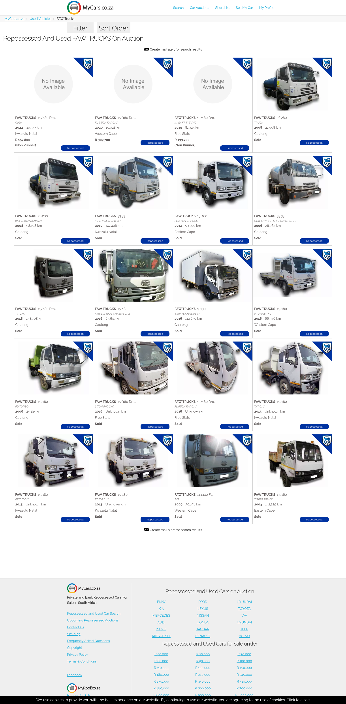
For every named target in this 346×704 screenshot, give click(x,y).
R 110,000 (161, 668)
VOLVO (244, 636)
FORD (202, 602)
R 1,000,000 (244, 695)
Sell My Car (244, 8)
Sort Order (113, 28)
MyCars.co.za (14, 19)
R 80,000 (161, 661)
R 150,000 (244, 668)
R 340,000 (203, 681)
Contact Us (75, 627)
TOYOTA (244, 609)
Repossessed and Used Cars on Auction (209, 591)
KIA (161, 609)
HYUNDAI (244, 602)
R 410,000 (244, 681)
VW (244, 616)
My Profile (266, 8)
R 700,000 (244, 688)
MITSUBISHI (161, 636)
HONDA (203, 622)
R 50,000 (161, 654)
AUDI (161, 622)
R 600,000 (203, 688)
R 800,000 (161, 695)
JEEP (244, 629)
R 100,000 (244, 661)
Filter (80, 28)
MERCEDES (161, 616)
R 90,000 (203, 661)
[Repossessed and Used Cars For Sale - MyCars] (92, 8)
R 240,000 (244, 675)
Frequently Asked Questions (88, 641)
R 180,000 (161, 675)
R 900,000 (203, 695)
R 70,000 (244, 654)
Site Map (73, 634)
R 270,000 (161, 681)
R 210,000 (202, 675)
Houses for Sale (83, 690)
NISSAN (203, 616)
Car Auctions (199, 8)
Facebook (74, 675)
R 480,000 (161, 688)
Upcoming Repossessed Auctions (92, 620)
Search (178, 8)
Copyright (74, 648)
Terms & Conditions (82, 661)
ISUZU (161, 629)
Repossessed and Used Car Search (93, 614)
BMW (161, 602)
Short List (222, 8)
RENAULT (202, 636)
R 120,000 (202, 668)
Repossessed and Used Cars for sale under (209, 643)
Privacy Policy (77, 655)
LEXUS (202, 609)
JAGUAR (202, 629)
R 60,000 (203, 654)
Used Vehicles (40, 19)
